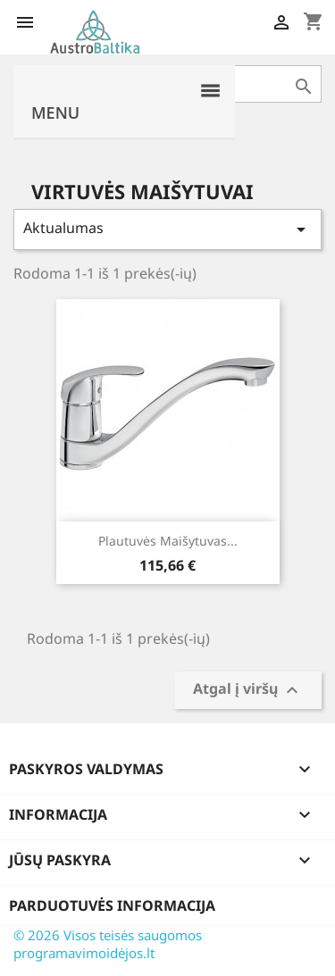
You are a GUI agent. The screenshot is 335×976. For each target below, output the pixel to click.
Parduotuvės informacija (112, 905)
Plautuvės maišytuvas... (168, 540)
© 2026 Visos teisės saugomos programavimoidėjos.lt (107, 944)
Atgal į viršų (248, 691)
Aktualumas (167, 229)
